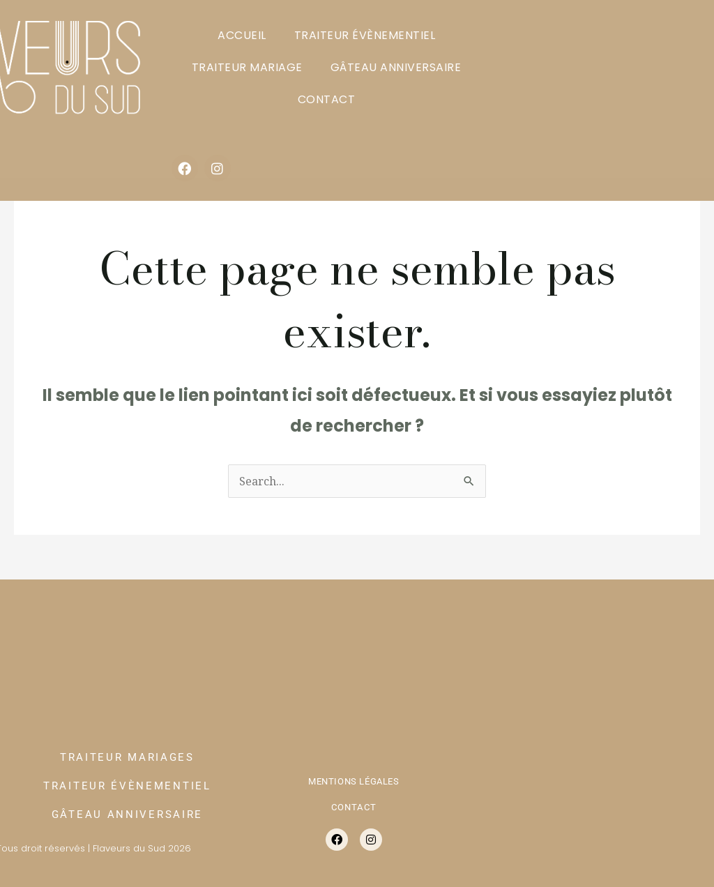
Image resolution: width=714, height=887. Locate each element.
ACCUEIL (242, 35)
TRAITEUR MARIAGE (247, 67)
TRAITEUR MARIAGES (127, 757)
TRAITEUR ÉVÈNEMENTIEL (365, 35)
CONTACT (327, 99)
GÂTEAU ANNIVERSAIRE (396, 67)
